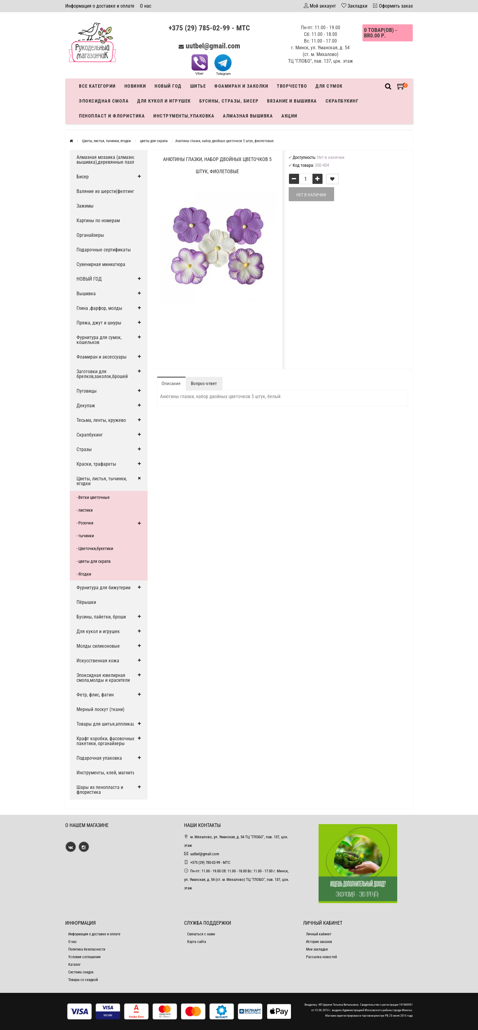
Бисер (83, 177)
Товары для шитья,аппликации (108, 724)
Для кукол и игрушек (164, 101)
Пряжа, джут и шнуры (99, 323)
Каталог (74, 964)
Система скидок (81, 972)
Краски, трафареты (96, 464)
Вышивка (86, 293)
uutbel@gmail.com (213, 46)
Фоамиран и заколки (241, 86)
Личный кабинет (318, 934)
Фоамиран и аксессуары (102, 357)
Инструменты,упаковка (183, 116)
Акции (289, 116)
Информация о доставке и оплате (99, 6)
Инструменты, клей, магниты (106, 773)
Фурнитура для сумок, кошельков (99, 340)
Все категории (97, 86)
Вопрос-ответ (204, 383)
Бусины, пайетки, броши (101, 617)
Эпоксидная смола (104, 101)
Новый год (168, 86)
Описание (171, 383)
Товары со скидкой (83, 980)
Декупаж (86, 405)
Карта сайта (196, 942)
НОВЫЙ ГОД (89, 279)
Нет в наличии (311, 194)
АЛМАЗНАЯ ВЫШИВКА (248, 116)
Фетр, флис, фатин (95, 695)
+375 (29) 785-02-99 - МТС (209, 28)
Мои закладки (317, 949)
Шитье (198, 86)
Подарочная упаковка (99, 758)
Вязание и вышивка (292, 101)
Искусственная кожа (98, 661)
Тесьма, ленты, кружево (101, 420)
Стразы (84, 449)
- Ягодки (84, 574)
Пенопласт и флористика (112, 116)
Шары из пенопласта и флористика (100, 789)
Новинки (135, 86)
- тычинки (85, 535)
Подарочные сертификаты (104, 250)
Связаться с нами (201, 934)
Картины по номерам (98, 220)
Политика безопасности (86, 949)
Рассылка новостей (321, 957)
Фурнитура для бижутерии (103, 587)
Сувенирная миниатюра (101, 264)
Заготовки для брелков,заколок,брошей (102, 374)
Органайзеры (90, 235)
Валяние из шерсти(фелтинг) (106, 191)
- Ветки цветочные (93, 497)
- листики (85, 510)
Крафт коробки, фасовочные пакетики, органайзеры (106, 741)
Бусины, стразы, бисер (229, 101)
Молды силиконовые (98, 646)
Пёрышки (86, 602)
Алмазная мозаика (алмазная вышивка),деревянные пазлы (107, 159)
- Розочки (85, 522)
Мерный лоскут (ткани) (100, 709)
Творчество (292, 86)
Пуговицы (87, 391)
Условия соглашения (84, 957)
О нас (145, 6)
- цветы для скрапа (94, 561)
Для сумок (329, 86)
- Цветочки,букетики (95, 548)
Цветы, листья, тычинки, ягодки (102, 481)
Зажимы (85, 206)
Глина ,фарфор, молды (99, 308)
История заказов (319, 942)
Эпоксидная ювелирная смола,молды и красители (103, 677)
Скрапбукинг (342, 101)
